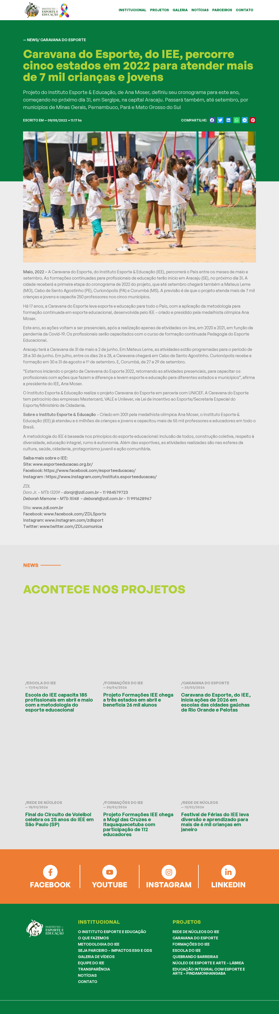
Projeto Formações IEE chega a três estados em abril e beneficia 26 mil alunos (138, 700)
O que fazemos (93, 938)
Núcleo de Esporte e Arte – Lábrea (208, 963)
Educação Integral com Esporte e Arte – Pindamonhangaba (209, 971)
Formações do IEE (124, 683)
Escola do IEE (41, 683)
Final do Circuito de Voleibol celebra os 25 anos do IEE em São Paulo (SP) (59, 819)
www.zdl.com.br (47, 507)
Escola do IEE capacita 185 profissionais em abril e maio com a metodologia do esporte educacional (59, 702)
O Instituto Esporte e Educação (112, 931)
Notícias (87, 975)
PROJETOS (159, 10)
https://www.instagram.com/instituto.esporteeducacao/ (101, 476)
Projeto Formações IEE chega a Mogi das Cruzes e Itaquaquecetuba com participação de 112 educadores (138, 824)
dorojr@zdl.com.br (81, 492)
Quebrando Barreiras (195, 956)
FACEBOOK (50, 884)
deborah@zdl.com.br (103, 498)
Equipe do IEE (91, 963)
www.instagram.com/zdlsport (74, 520)
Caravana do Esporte (206, 683)
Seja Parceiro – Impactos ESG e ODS (115, 950)
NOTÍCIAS (200, 10)
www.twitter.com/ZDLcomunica (71, 526)
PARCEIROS (222, 10)
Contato (87, 981)
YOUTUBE (109, 884)
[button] (212, 120)
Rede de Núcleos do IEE (196, 931)
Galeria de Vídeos (96, 956)
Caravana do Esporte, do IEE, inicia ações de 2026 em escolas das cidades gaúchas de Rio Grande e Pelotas (216, 702)
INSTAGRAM (169, 884)
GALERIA (180, 10)
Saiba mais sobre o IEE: (46, 458)
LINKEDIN (228, 884)
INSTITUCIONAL (132, 10)
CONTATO (244, 10)
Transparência (94, 969)
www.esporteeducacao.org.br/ (63, 464)
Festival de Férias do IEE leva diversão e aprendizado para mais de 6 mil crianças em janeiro (215, 821)
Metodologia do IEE (98, 944)
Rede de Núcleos (44, 802)
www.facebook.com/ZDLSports (75, 513)
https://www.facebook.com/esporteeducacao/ (90, 470)
